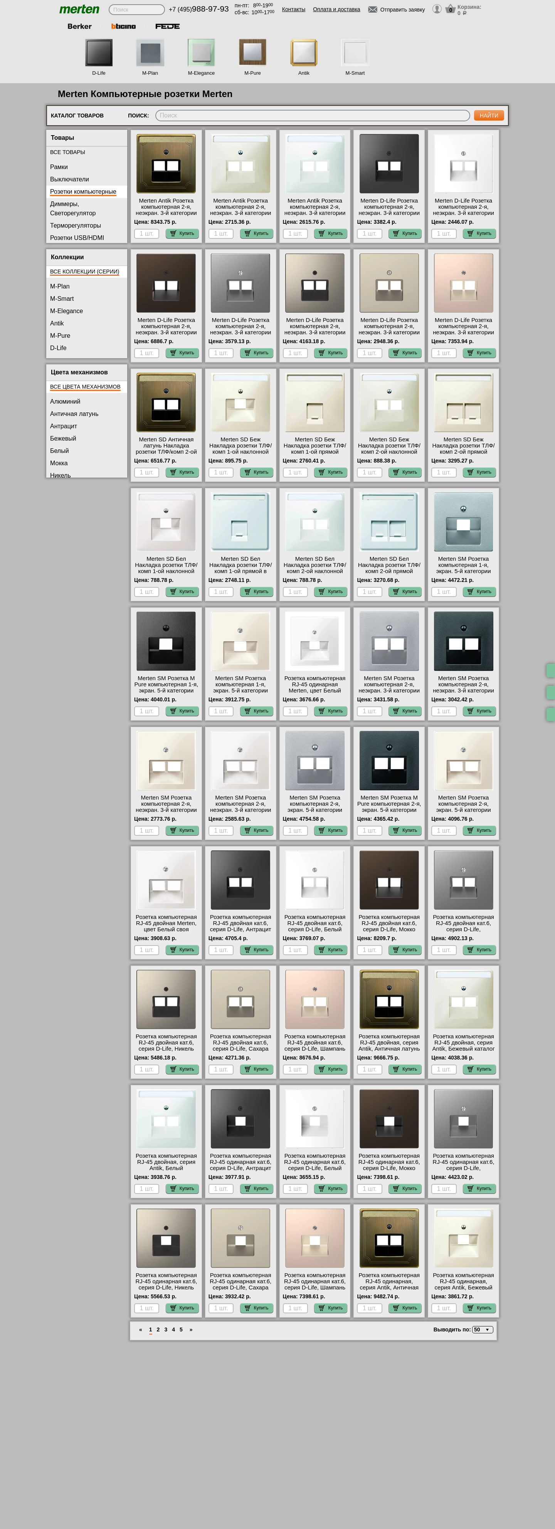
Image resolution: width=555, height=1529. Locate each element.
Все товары (67, 152)
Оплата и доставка (336, 9)
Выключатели (69, 179)
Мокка (59, 463)
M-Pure (252, 73)
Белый (59, 451)
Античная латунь (74, 414)
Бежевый (63, 438)
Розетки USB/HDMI (77, 238)
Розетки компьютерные (83, 191)
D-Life (99, 73)
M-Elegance (201, 73)
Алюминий (65, 401)
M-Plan (150, 73)
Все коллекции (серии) (84, 271)
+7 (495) (199, 9)
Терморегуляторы (75, 225)
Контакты (293, 9)
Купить (182, 233)
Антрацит (63, 426)
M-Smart (355, 73)
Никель (60, 475)
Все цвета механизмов (85, 387)
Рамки (59, 167)
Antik (303, 73)
